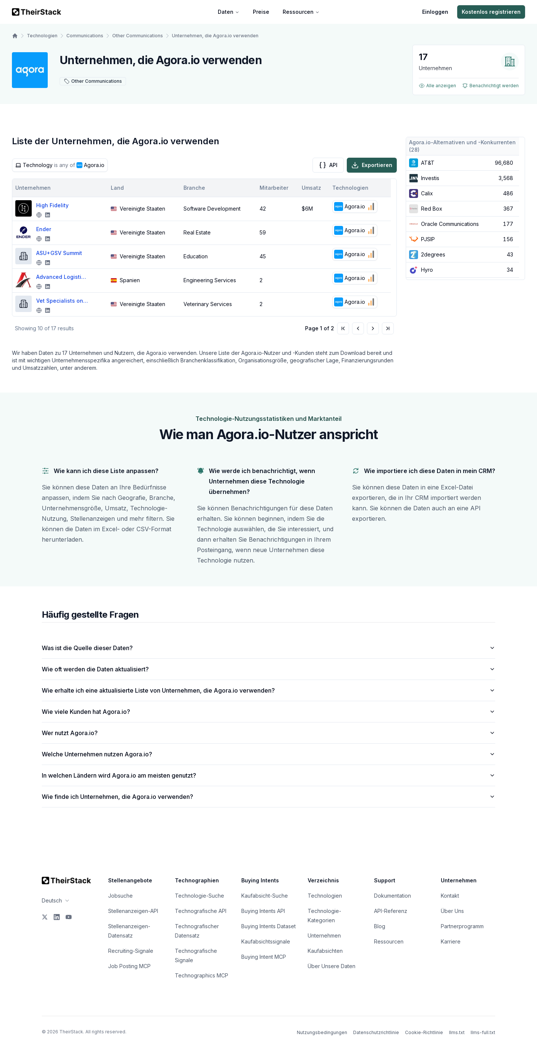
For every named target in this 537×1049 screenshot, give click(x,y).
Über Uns (452, 911)
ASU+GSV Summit (59, 253)
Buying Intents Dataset (268, 926)
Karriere (451, 941)
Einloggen (435, 12)
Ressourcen (301, 12)
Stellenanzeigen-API (133, 911)
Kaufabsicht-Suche (264, 895)
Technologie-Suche (199, 895)
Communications (84, 35)
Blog (379, 926)
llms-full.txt (483, 1032)
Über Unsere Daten (331, 966)
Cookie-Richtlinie (424, 1032)
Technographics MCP (201, 975)
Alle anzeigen (437, 86)
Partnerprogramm (462, 926)
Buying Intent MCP (263, 957)
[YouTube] (69, 917)
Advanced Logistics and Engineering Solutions (62, 277)
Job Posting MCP (129, 966)
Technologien (42, 35)
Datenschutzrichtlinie (376, 1032)
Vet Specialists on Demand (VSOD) (62, 300)
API (328, 165)
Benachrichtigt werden (490, 86)
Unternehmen (324, 935)
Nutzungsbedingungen (322, 1032)
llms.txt (457, 1032)
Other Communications (137, 35)
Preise (261, 12)
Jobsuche (120, 895)
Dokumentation (392, 895)
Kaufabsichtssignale (265, 941)
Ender (43, 229)
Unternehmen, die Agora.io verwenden (215, 35)
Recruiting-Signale (130, 951)
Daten (228, 12)
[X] (45, 917)
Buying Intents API (263, 911)
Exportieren (371, 165)
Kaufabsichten (325, 951)
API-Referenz (390, 911)
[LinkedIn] (57, 917)
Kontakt (450, 895)
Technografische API (200, 911)
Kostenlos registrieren (491, 12)
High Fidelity (52, 205)
